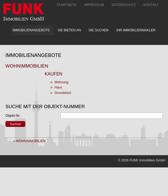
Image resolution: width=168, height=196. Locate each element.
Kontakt (151, 5)
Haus (58, 87)
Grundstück (63, 93)
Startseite (66, 5)
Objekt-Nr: (12, 116)
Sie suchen (98, 30)
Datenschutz (124, 5)
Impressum (94, 5)
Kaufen (53, 74)
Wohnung (61, 82)
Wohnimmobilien (26, 66)
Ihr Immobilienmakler (136, 30)
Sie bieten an (69, 30)
